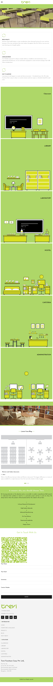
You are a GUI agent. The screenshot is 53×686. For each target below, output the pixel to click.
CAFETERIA (4, 654)
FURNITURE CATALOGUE (8, 627)
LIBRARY (3, 645)
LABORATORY (5, 648)
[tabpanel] (26, 16)
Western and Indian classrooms (10, 472)
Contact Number (26, 589)
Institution (26, 581)
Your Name (26, 565)
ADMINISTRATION (6, 656)
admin (3, 474)
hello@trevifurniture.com (7, 613)
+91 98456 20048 (5, 611)
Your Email (26, 573)
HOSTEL (3, 651)
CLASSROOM (4, 643)
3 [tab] (28, 483)
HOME (3, 625)
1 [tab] (25, 483)
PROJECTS (4, 630)
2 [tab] (27, 483)
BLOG (2, 633)
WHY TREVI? (4, 636)
